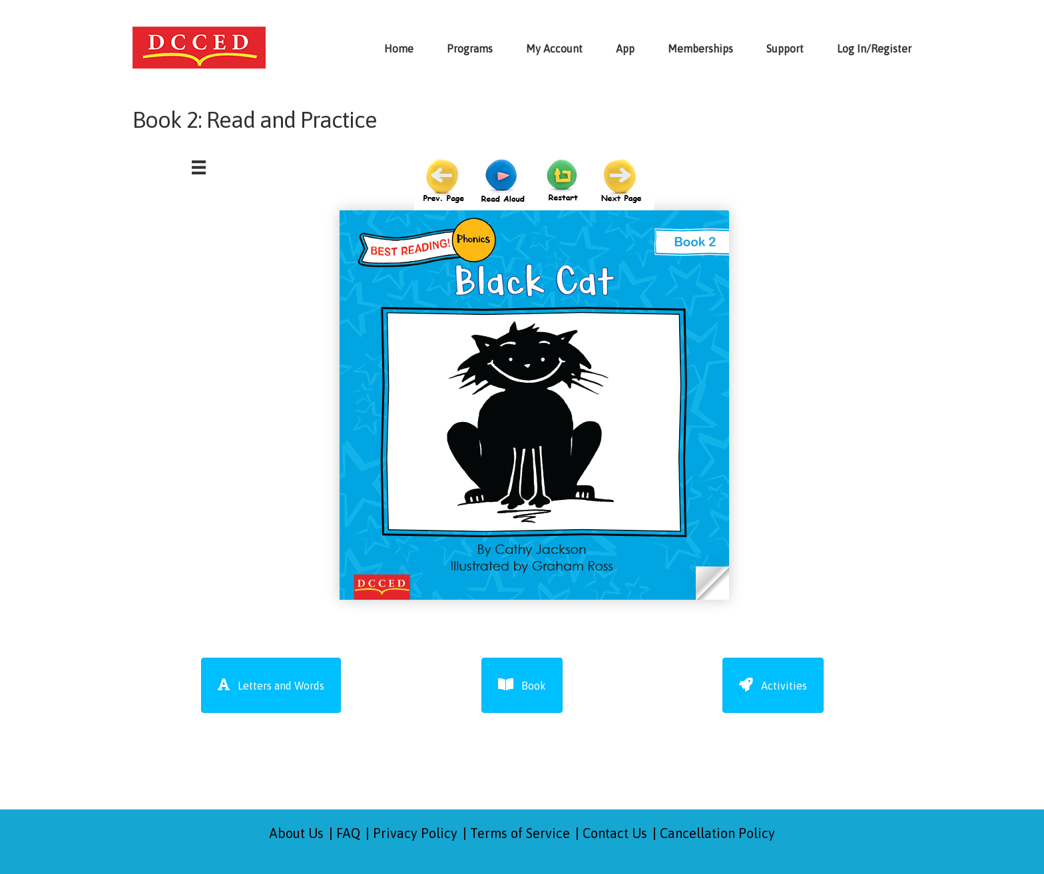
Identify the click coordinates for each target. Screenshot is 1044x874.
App (625, 49)
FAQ (348, 833)
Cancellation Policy (717, 833)
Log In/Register (874, 49)
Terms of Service (520, 833)
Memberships (700, 49)
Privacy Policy (415, 833)
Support (785, 49)
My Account (554, 49)
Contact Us (615, 833)
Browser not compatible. (534, 387)
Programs (470, 49)
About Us (297, 833)
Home (398, 49)
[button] (271, 685)
